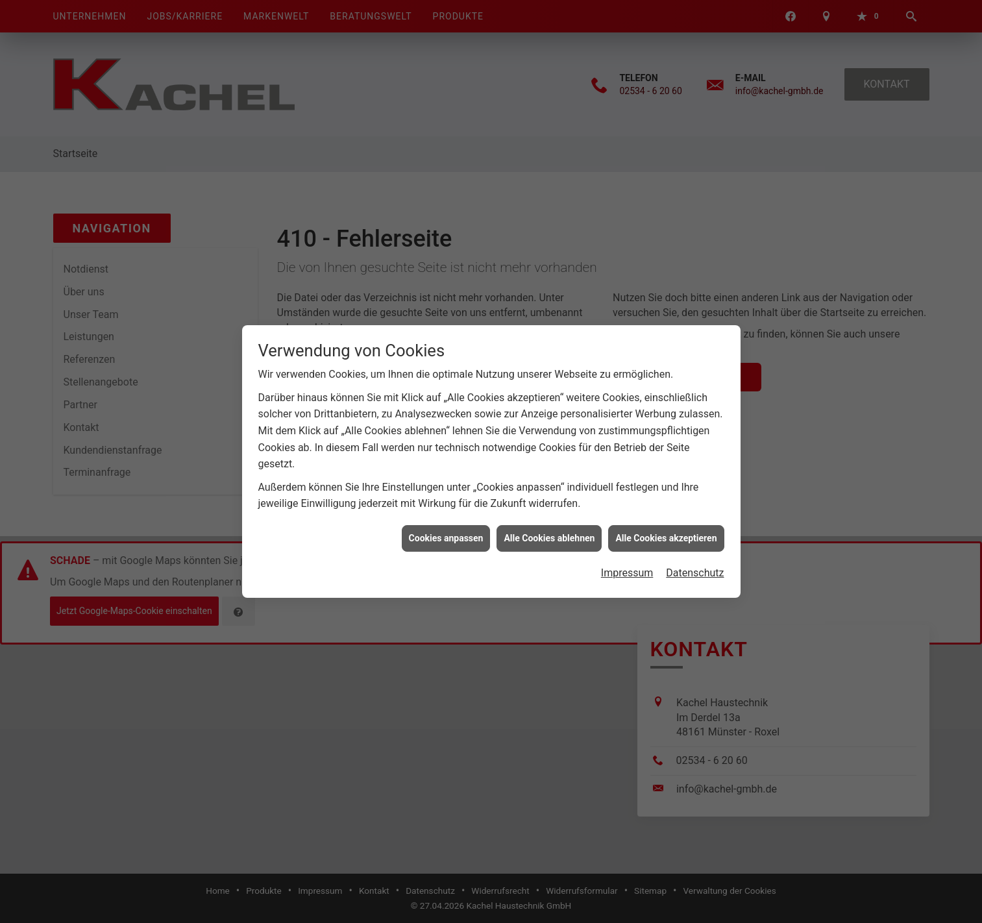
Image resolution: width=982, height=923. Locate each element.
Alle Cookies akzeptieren (666, 532)
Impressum (627, 567)
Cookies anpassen (446, 532)
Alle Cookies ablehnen (549, 532)
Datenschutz (695, 567)
